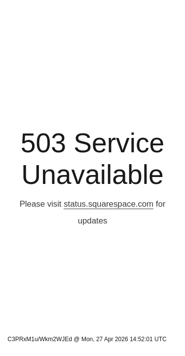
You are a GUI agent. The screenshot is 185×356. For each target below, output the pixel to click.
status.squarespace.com (108, 204)
